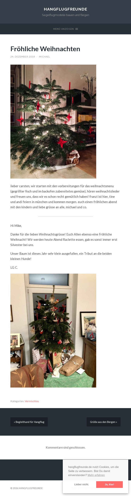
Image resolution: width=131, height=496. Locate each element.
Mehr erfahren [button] (96, 475)
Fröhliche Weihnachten (45, 49)
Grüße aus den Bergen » (103, 421)
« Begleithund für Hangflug (29, 421)
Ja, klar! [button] (109, 484)
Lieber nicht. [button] (81, 484)
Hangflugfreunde (65, 9)
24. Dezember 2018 (22, 56)
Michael (44, 56)
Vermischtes (32, 401)
